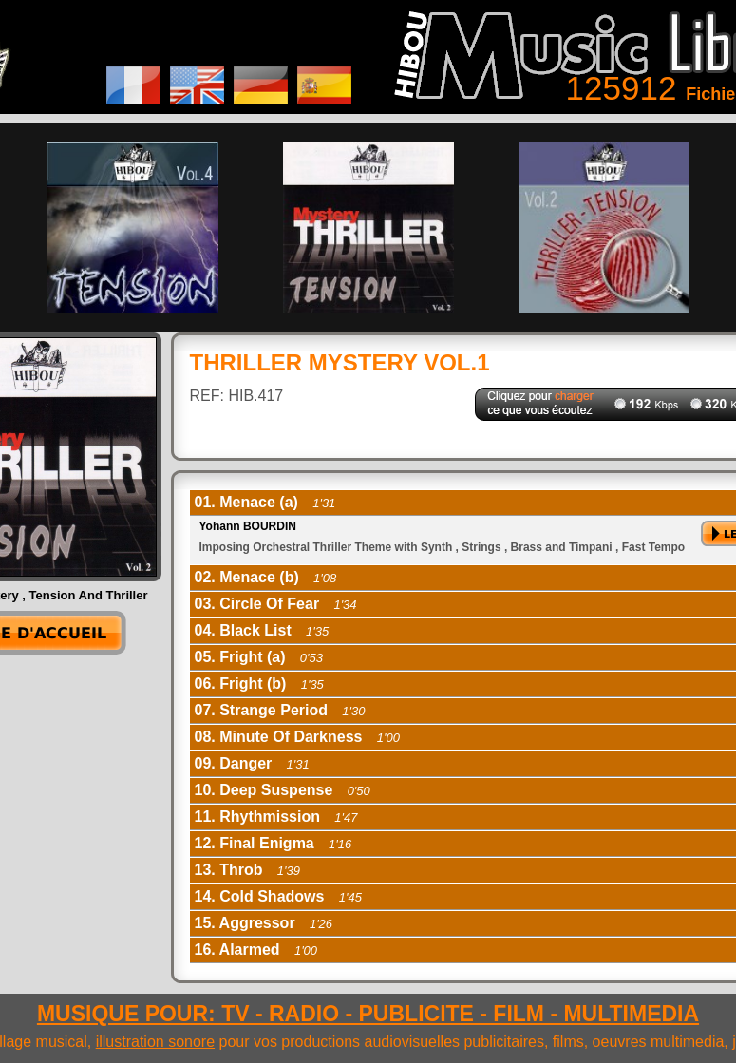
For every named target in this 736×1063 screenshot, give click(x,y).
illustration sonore (155, 1042)
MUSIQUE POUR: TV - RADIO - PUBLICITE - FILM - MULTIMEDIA (368, 1013)
